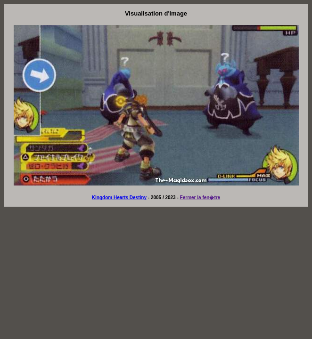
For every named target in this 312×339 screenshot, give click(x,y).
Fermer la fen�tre (200, 197)
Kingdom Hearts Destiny (119, 197)
